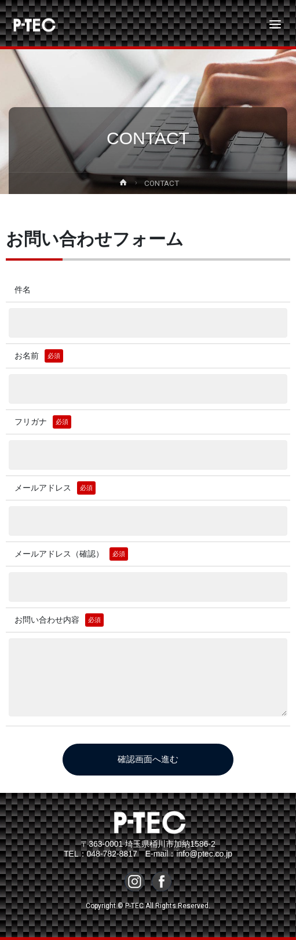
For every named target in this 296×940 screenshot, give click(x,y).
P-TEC (24, 24)
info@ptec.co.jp (204, 853)
